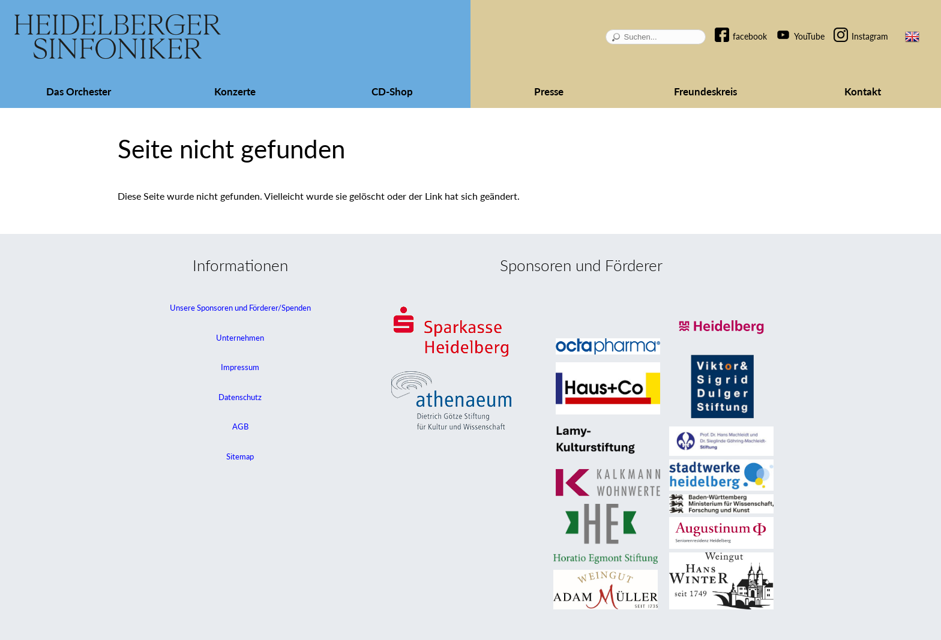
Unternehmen (240, 337)
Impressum (240, 367)
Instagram (870, 36)
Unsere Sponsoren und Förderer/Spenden (240, 308)
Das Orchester (78, 91)
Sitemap (240, 456)
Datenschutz (240, 397)
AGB (240, 426)
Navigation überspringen (728, 26)
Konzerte (235, 91)
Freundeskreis (705, 91)
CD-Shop (392, 91)
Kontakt (862, 91)
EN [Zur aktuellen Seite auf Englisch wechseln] (912, 36)
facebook (750, 36)
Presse (549, 91)
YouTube (809, 36)
